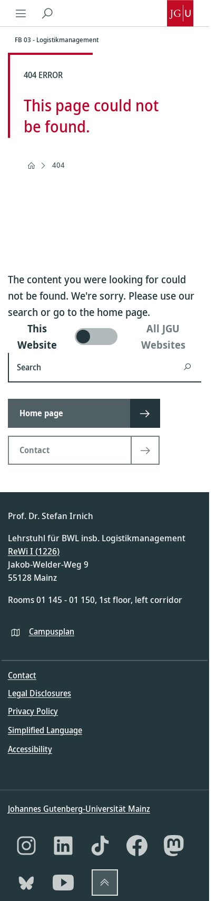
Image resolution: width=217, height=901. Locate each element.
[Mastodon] (173, 845)
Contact (22, 675)
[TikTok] (100, 845)
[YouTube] (63, 882)
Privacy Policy (33, 711)
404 (58, 165)
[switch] (104, 336)
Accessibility (30, 749)
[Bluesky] (26, 882)
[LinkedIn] (63, 845)
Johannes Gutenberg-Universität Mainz (79, 808)
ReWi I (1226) (34, 551)
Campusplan (51, 631)
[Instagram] (26, 845)
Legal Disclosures (39, 693)
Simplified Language (45, 730)
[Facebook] (136, 845)
